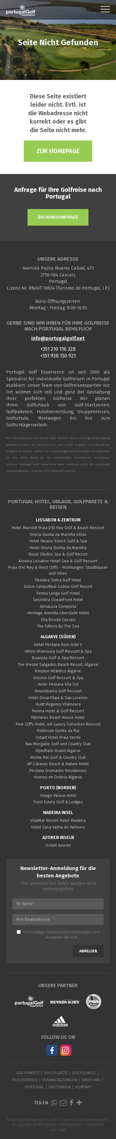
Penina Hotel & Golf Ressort (58, 711)
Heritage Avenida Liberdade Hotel (58, 613)
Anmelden (88, 951)
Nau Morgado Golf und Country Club (58, 744)
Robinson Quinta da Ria (58, 730)
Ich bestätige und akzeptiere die (58, 934)
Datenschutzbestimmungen (69, 932)
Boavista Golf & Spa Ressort (58, 657)
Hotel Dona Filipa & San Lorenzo (58, 697)
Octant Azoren (58, 845)
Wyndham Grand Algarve (58, 750)
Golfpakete (28, 1072)
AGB (73, 937)
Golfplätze (55, 1072)
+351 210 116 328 (58, 349)
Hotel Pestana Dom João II (58, 644)
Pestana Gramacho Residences (58, 770)
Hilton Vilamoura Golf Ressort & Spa (58, 651)
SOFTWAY (58, 1130)
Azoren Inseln (58, 837)
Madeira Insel (58, 812)
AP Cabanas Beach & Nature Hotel (58, 763)
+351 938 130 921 (58, 356)
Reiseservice (24, 1080)
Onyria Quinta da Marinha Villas (58, 534)
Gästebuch (60, 1087)
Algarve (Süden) (58, 636)
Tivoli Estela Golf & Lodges (58, 802)
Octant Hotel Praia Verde (58, 737)
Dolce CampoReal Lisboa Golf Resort (58, 586)
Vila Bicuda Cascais (58, 619)
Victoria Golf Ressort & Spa (58, 677)
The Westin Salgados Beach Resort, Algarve (58, 664)
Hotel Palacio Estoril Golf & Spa (58, 541)
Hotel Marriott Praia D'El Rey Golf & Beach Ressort (58, 527)
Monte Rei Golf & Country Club (58, 757)
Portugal (34, 1087)
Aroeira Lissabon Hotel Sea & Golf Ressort (58, 561)
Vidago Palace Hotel (58, 795)
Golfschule (84, 1072)
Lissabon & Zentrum (58, 520)
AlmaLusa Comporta (58, 606)
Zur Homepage (58, 151)
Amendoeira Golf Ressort (58, 691)
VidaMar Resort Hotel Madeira (58, 820)
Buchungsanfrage (58, 217)
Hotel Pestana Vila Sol (58, 684)
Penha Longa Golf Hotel (58, 593)
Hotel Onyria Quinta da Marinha (58, 547)
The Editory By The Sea (58, 626)
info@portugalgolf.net (58, 338)
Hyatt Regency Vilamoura (58, 704)
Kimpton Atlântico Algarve (58, 671)
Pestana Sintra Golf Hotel (58, 580)
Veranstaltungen (59, 1080)
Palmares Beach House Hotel (58, 717)
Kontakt (83, 1087)
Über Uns (91, 1080)
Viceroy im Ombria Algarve (58, 777)
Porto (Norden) (58, 787)
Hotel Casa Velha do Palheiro (58, 827)
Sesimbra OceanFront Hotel (58, 599)
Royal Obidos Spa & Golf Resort (58, 554)
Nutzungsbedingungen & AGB (32, 1119)
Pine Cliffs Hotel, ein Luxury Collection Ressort (58, 724)
